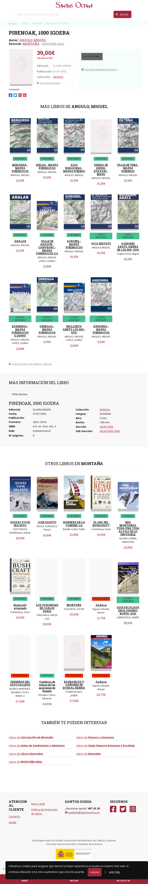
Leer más (114, 872)
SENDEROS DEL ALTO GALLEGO (20, 683)
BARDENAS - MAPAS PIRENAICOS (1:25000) (20, 331)
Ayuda (12, 822)
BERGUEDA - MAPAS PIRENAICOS (20, 168)
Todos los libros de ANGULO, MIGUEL (30, 363)
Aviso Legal (38, 803)
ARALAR (20, 241)
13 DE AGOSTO (47, 522)
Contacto (14, 816)
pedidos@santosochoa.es (84, 812)
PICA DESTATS (101, 243)
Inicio (13, 23)
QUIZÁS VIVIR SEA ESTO (20, 524)
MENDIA (58, 77)
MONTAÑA (31, 44)
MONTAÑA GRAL (53, 44)
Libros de (31, 737)
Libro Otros (40, 422)
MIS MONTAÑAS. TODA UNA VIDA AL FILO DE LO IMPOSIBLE (128, 528)
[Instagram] (133, 809)
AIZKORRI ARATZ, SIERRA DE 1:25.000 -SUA (128, 247)
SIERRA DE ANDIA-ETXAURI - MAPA (101, 169)
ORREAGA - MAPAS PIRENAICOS (47, 329)
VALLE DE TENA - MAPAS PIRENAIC (128, 168)
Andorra (101, 605)
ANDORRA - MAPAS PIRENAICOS (101, 329)
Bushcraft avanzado (20, 606)
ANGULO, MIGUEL (32, 40)
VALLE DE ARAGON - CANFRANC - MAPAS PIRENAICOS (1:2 (47, 247)
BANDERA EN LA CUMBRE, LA (74, 524)
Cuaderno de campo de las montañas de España (47, 686)
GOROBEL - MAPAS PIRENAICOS (74, 244)
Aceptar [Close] (94, 872)
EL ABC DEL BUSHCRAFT (101, 524)
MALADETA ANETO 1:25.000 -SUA (74, 329)
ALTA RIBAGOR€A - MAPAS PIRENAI (74, 168)
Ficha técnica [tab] (19, 394)
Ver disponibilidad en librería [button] (98, 69)
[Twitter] (123, 809)
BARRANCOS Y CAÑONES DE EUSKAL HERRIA (74, 685)
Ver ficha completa (48, 83)
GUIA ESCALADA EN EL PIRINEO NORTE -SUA (128, 610)
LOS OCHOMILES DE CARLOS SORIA (47, 608)
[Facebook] (113, 809)
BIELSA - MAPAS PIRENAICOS (47, 166)
